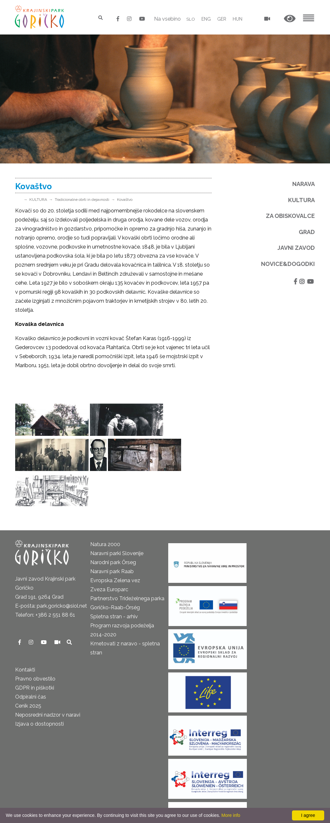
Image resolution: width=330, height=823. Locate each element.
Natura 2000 (105, 509)
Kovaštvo (124, 199)
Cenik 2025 (28, 671)
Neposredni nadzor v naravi (47, 680)
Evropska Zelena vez (115, 545)
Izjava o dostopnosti (39, 689)
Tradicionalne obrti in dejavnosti (82, 199)
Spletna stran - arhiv (114, 581)
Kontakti (25, 635)
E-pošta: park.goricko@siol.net (51, 571)
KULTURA (38, 199)
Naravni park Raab (112, 536)
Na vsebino (167, 19)
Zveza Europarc (109, 554)
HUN (237, 19)
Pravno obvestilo (35, 644)
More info (230, 815)
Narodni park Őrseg (113, 527)
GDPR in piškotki (34, 653)
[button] (290, 19)
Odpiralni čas (30, 662)
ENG (206, 19)
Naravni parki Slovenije (116, 518)
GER (221, 19)
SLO (190, 19)
